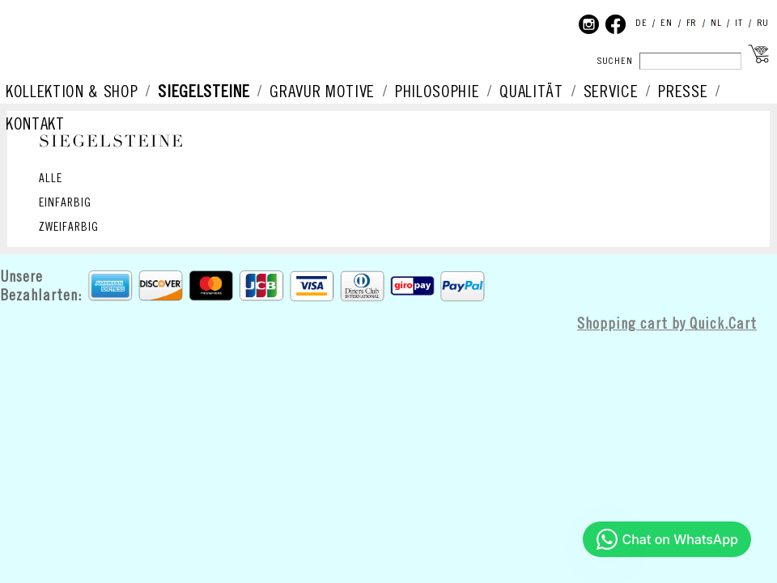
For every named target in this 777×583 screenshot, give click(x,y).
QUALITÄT (531, 92)
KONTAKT (35, 124)
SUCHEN (615, 61)
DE (641, 23)
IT (738, 23)
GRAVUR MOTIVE (322, 92)
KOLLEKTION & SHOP (72, 92)
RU (763, 23)
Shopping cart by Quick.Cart (667, 324)
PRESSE (682, 92)
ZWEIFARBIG (69, 227)
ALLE (50, 179)
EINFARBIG (65, 203)
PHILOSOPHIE (437, 92)
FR (691, 23)
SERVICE (611, 92)
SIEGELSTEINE (203, 92)
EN (666, 23)
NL (716, 23)
